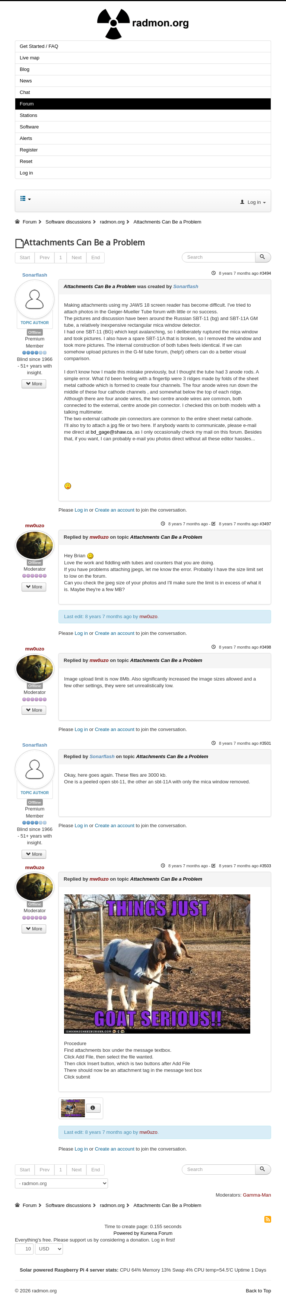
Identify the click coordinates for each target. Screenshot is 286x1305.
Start (25, 257)
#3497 (265, 524)
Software (29, 127)
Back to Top (258, 1290)
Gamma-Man (257, 1195)
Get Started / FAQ (39, 46)
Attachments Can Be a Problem (100, 286)
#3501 (265, 743)
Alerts (26, 138)
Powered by (126, 1233)
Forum (27, 104)
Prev (44, 257)
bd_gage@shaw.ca (111, 432)
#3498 (265, 647)
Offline (34, 332)
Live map (29, 58)
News (26, 81)
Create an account (114, 510)
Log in (26, 173)
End (95, 257)
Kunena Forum (156, 1233)
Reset (26, 161)
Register (29, 150)
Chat (25, 92)
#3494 (265, 273)
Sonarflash (34, 275)
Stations (28, 115)
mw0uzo (34, 525)
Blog (24, 69)
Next (77, 257)
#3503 (265, 866)
